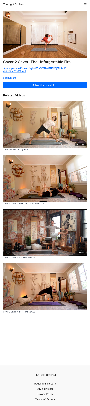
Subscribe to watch (45, 85)
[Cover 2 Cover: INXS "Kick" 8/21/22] (45, 257)
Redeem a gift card (45, 383)
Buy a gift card (45, 388)
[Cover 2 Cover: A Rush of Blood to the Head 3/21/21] (45, 203)
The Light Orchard (13, 4)
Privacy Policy (45, 394)
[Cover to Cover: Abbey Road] (45, 149)
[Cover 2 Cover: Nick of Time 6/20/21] (45, 311)
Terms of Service (45, 399)
